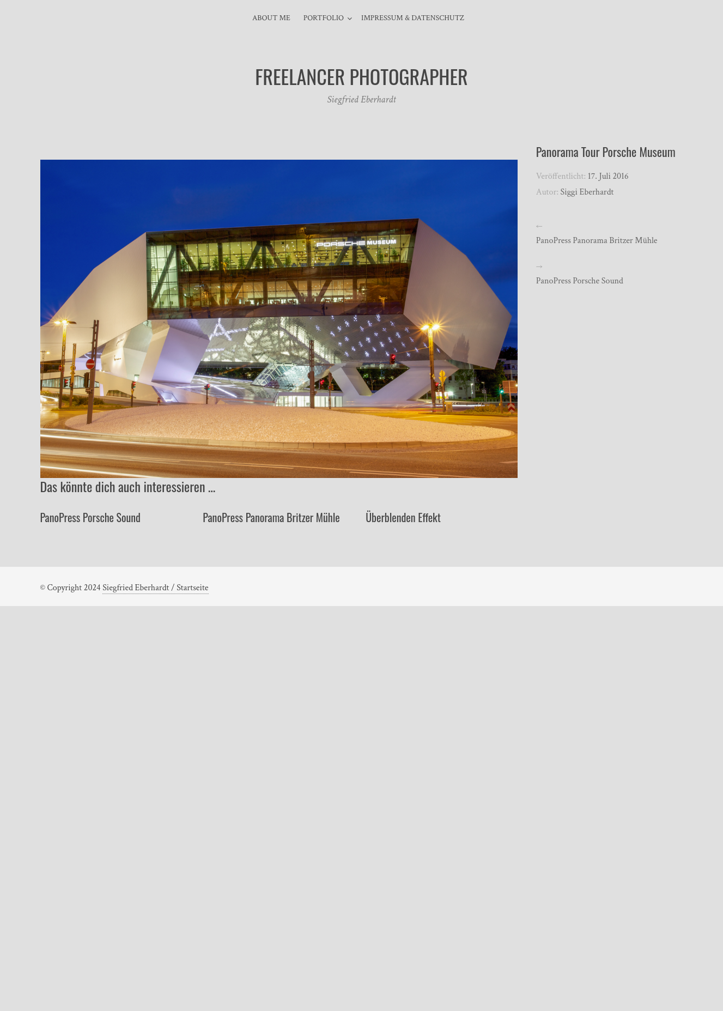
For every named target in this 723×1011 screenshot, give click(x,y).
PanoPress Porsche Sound (90, 517)
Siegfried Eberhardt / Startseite (155, 588)
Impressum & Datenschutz (412, 18)
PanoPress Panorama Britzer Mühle (271, 517)
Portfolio (323, 18)
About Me (271, 18)
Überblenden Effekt (403, 517)
